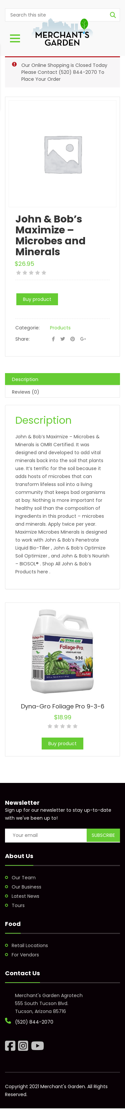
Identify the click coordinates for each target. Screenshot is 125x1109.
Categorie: (27, 327)
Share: (22, 339)
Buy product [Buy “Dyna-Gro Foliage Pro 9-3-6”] (62, 743)
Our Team (24, 877)
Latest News (25, 896)
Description (25, 379)
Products (60, 327)
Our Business (26, 887)
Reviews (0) (25, 392)
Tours (18, 905)
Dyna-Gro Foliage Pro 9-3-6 (62, 706)
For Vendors (25, 954)
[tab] (62, 379)
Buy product (37, 299)
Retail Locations (30, 945)
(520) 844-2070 (78, 72)
